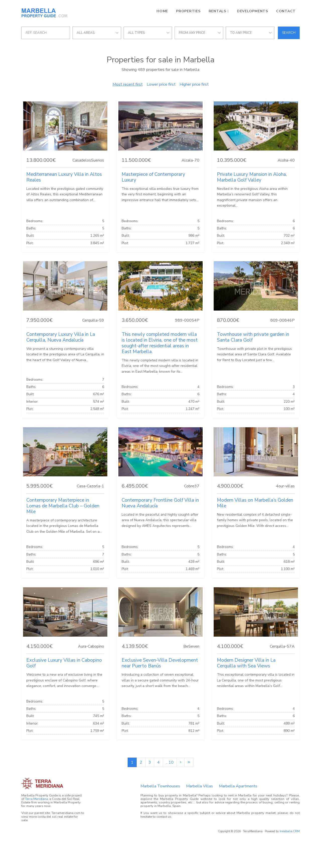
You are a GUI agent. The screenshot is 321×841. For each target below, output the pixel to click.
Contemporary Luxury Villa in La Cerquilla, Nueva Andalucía (60, 337)
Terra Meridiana (36, 799)
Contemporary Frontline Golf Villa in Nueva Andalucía (160, 503)
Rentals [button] (217, 11)
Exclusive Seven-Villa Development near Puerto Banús (160, 663)
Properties (188, 11)
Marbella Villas (199, 786)
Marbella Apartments (238, 786)
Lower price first (161, 84)
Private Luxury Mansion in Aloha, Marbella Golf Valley (252, 177)
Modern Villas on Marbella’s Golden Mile (255, 503)
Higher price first (194, 84)
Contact (286, 11)
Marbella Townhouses (160, 786)
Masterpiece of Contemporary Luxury (153, 177)
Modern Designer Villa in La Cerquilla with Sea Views (246, 663)
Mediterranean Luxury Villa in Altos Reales (64, 177)
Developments (252, 11)
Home (162, 11)
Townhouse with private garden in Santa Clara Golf (253, 337)
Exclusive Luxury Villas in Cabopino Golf (64, 663)
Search (288, 33)
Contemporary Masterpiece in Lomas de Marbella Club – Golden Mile (62, 506)
